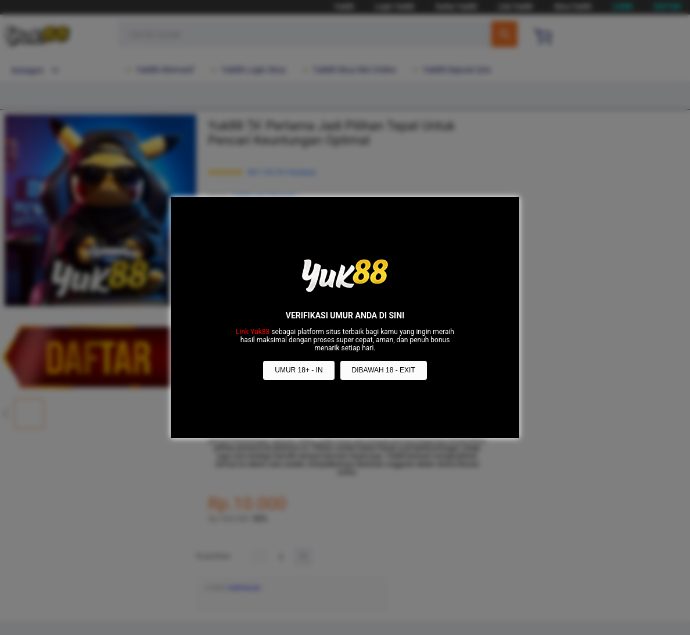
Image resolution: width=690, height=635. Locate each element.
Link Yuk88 (252, 332)
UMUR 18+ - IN (298, 370)
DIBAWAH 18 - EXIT (383, 370)
